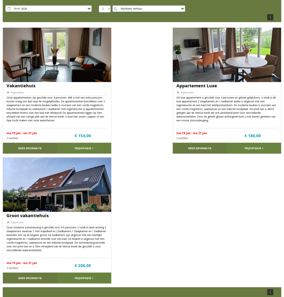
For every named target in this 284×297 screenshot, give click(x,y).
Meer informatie (30, 148)
